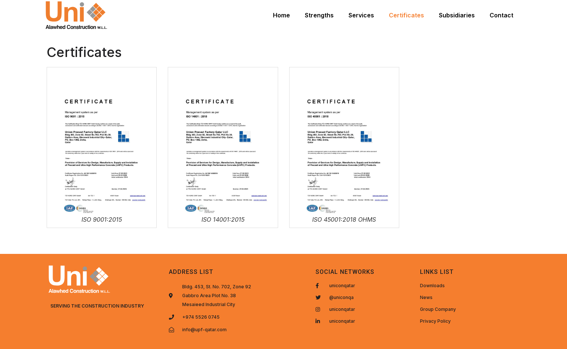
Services (361, 15)
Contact (501, 15)
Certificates (406, 15)
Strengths (319, 15)
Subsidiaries (457, 15)
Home (281, 15)
